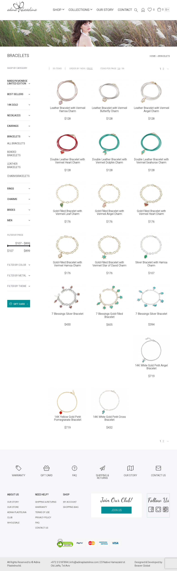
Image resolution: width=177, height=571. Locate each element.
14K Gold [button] (18, 105)
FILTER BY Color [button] (18, 265)
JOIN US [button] (116, 510)
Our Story (105, 9)
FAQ (37, 522)
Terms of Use (42, 512)
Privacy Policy (43, 517)
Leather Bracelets (14, 165)
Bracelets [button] (18, 136)
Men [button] (18, 220)
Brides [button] (18, 210)
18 (118, 68)
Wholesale (13, 522)
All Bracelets (16, 143)
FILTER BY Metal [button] (18, 275)
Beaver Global (142, 566)
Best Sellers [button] (18, 94)
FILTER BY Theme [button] (18, 286)
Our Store (13, 507)
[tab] (18, 82)
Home (153, 56)
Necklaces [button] (18, 115)
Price (90, 68)
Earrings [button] (18, 126)
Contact (125, 9)
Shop (58, 9)
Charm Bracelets (18, 176)
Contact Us (41, 527)
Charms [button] (18, 199)
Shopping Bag (70, 507)
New (82, 68)
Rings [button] (18, 189)
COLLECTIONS (80, 9)
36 (123, 68)
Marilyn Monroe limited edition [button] (18, 82)
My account (70, 502)
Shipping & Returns (45, 502)
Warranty (41, 507)
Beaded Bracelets (14, 153)
